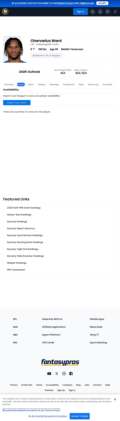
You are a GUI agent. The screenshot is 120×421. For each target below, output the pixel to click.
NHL (15, 342)
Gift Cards (48, 342)
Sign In (72, 390)
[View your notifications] (100, 11)
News (31, 84)
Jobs (86, 385)
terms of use (86, 3)
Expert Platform (51, 334)
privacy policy (65, 3)
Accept (102, 3)
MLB (15, 326)
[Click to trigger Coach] (92, 11)
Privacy (14, 385)
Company (67, 385)
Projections (69, 84)
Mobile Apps (97, 319)
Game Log (93, 84)
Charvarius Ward (45, 41)
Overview (9, 84)
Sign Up (61, 390)
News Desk (96, 326)
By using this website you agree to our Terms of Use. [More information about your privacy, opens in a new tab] (31, 410)
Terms (39, 385)
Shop (94, 334)
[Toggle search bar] (107, 11)
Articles (41, 84)
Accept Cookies (79, 416)
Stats (81, 84)
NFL (15, 319)
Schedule (107, 84)
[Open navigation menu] (115, 11)
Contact (97, 385)
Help (107, 385)
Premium (49, 390)
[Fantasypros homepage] (5, 13)
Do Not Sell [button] (26, 385)
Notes (21, 84)
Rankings (54, 84)
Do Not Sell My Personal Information (47, 416)
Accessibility (52, 385)
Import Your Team (17, 102)
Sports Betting (98, 342)
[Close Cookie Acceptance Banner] (115, 399)
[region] (60, 407)
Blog (78, 385)
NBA (15, 334)
